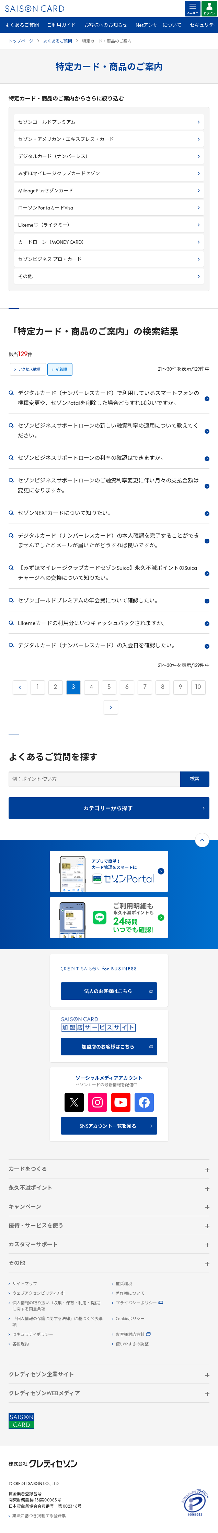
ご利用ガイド (61, 25)
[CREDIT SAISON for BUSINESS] (109, 980)
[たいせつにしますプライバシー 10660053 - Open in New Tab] (195, 1516)
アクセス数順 (29, 370)
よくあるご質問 (22, 25)
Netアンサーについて (159, 25)
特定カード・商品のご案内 (106, 41)
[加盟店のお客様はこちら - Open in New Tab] (109, 1036)
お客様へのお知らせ (105, 25)
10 (198, 687)
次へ (110, 706)
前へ (19, 686)
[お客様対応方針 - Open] (160, 1335)
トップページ (21, 41)
